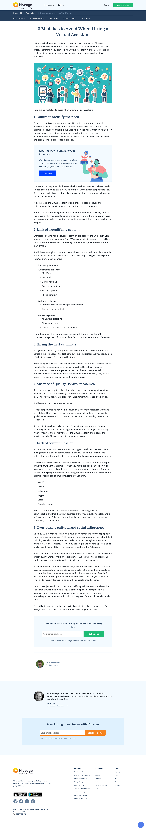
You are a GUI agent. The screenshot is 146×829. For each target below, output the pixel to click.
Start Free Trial (95, 732)
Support (118, 778)
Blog (22, 13)
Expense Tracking (81, 795)
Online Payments (80, 778)
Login (117, 775)
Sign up (117, 772)
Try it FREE (47, 173)
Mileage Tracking (80, 798)
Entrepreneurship (19, 18)
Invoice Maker (79, 772)
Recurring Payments (81, 785)
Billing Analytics (80, 782)
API (116, 782)
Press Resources (101, 785)
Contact (98, 775)
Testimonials (99, 782)
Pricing (61, 5)
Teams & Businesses (82, 788)
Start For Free (123, 5)
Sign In (106, 5)
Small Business (85, 18)
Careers (98, 778)
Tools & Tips (30, 13)
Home (15, 13)
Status (117, 785)
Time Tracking (79, 792)
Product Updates (69, 18)
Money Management (37, 18)
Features (49, 5)
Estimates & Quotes (82, 775)
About (97, 772)
